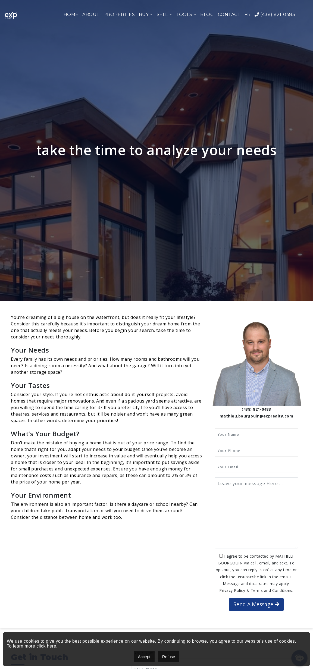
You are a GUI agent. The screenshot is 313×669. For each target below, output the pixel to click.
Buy (144, 14)
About (91, 14)
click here (46, 646)
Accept (144, 656)
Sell (162, 14)
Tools (184, 14)
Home (71, 14)
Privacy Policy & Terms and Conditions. (256, 590)
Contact (229, 14)
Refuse (168, 656)
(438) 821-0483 (275, 14)
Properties (119, 14)
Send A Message (256, 604)
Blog (207, 14)
